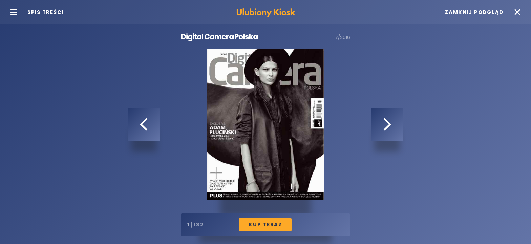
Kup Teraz (265, 224)
